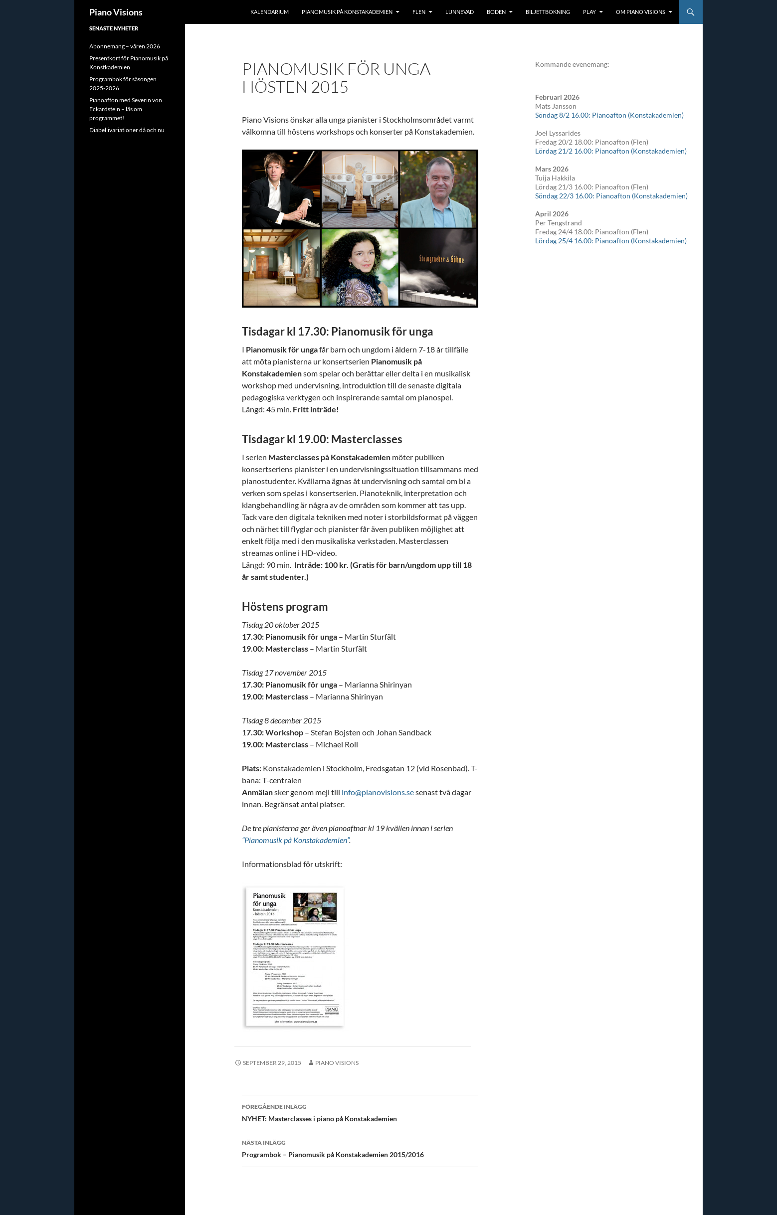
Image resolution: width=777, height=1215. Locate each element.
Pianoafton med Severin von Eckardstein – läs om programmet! (125, 109)
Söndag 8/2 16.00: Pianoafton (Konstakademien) (609, 115)
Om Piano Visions (640, 11)
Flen (418, 11)
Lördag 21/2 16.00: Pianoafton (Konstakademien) (611, 151)
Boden (496, 11)
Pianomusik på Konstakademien (347, 11)
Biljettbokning (548, 11)
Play (589, 11)
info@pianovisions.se (378, 792)
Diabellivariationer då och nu (127, 130)
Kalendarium (269, 11)
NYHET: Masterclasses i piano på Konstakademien (360, 1112)
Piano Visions (116, 11)
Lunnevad (459, 11)
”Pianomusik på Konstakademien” (295, 840)
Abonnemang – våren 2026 (124, 46)
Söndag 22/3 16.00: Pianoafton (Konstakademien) (611, 195)
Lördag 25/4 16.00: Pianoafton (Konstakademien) (611, 240)
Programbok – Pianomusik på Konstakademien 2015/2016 (360, 1148)
